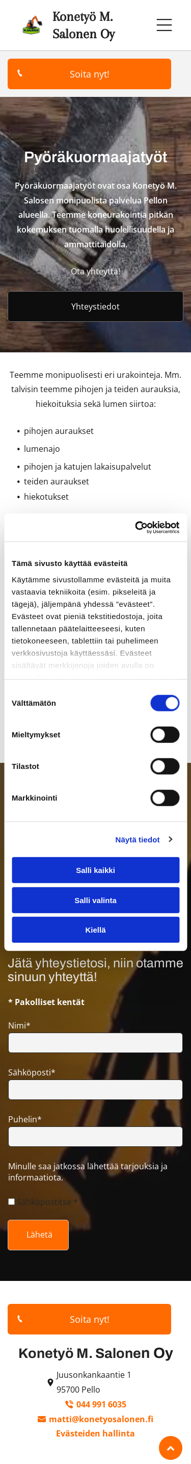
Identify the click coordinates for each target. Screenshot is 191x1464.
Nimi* (19, 1025)
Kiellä (95, 930)
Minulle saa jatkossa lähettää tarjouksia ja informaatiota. (88, 1172)
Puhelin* (25, 1119)
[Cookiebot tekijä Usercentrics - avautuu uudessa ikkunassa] (136, 527)
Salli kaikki (95, 870)
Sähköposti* (32, 1072)
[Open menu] (164, 25)
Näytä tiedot (138, 839)
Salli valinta (95, 899)
